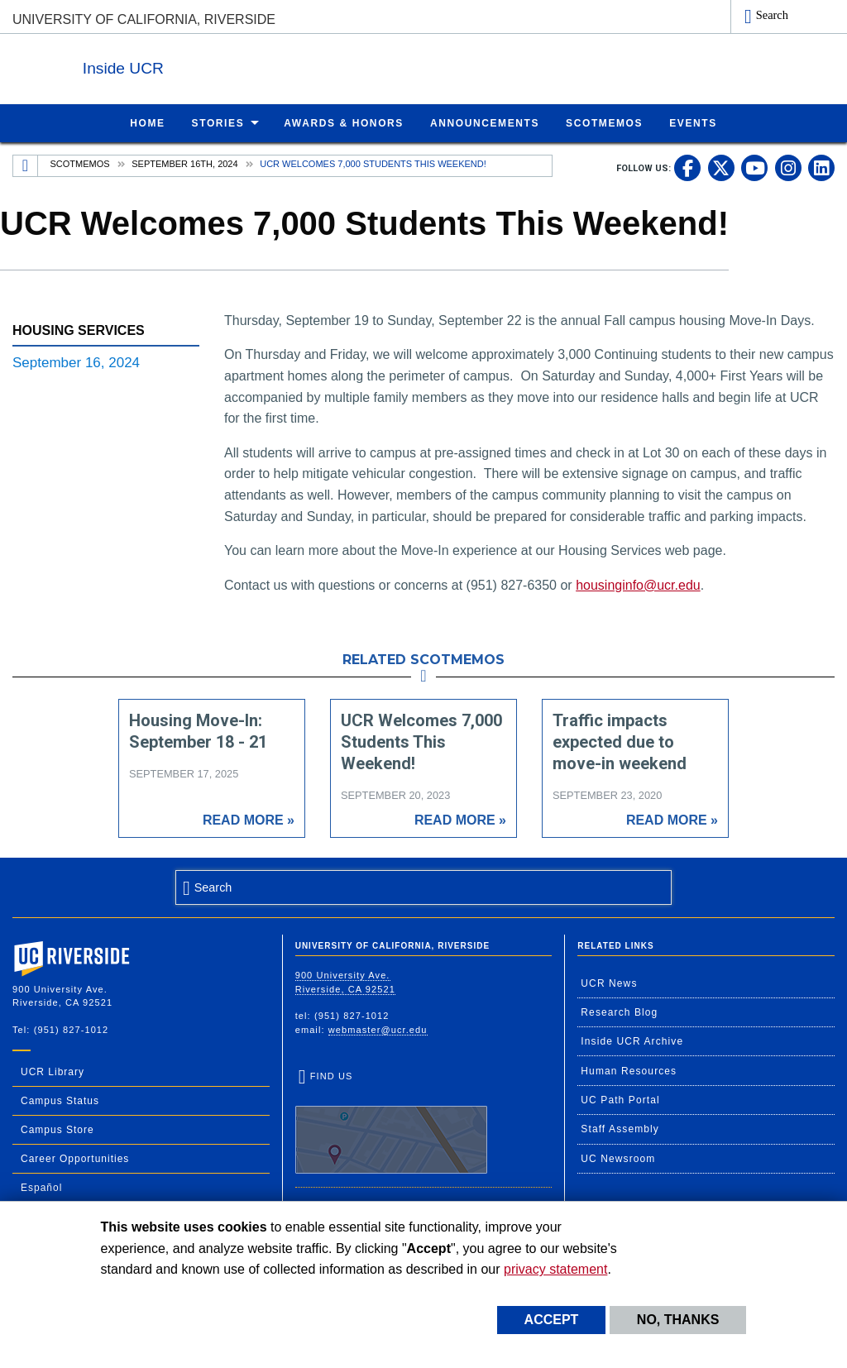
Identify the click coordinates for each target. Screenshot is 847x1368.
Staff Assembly (620, 1128)
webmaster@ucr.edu (378, 1029)
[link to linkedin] (821, 167)
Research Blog (619, 1011)
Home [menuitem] (147, 122)
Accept (551, 1320)
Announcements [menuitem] (484, 122)
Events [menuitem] (693, 122)
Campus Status (60, 1100)
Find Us (391, 1121)
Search (772, 15)
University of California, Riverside (143, 19)
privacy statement (555, 1269)
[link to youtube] (754, 167)
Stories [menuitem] (218, 122)
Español (41, 1187)
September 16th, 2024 (184, 163)
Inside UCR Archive (632, 1040)
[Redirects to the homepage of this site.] (25, 165)
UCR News (609, 982)
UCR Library (52, 1071)
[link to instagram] (788, 167)
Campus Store (57, 1129)
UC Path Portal (620, 1099)
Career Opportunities (75, 1158)
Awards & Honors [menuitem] (344, 122)
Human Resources (629, 1070)
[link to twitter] (721, 167)
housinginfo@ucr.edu (638, 584)
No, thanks (678, 1320)
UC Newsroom (618, 1158)
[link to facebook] (687, 167)
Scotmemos (80, 163)
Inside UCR (214, 65)
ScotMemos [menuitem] (604, 122)
